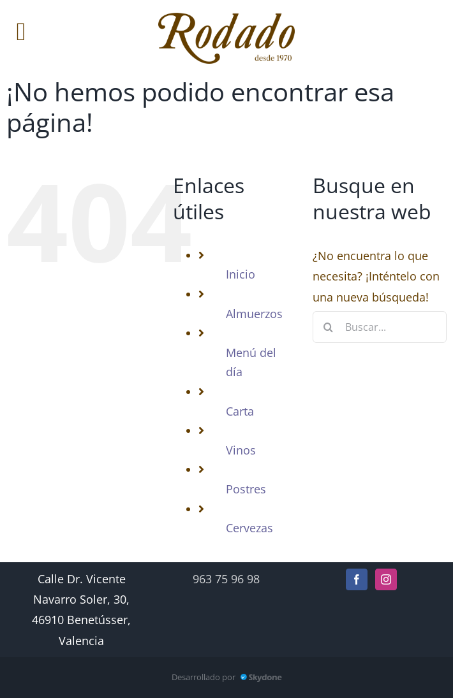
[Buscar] (329, 327)
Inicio (240, 274)
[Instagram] (386, 579)
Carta (240, 411)
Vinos (241, 450)
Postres (246, 489)
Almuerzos (254, 313)
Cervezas (249, 527)
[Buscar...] (380, 327)
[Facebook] (357, 579)
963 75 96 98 (226, 578)
